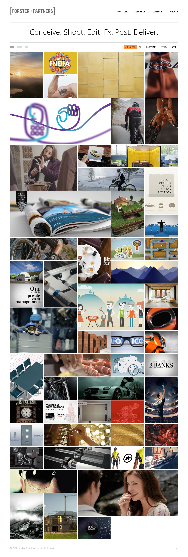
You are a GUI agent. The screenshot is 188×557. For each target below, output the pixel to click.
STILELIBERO (94, 411)
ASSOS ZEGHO (43, 481)
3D (140, 47)
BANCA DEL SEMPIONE (144, 272)
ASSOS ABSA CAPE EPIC (127, 458)
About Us (140, 11)
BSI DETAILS (77, 435)
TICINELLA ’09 (77, 365)
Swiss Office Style (144, 156)
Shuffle (26, 47)
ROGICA (127, 214)
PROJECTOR (26, 458)
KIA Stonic (94, 156)
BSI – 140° (26, 516)
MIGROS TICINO (127, 249)
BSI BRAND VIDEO (60, 214)
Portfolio (122, 11)
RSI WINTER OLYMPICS (43, 330)
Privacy (174, 11)
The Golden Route (161, 458)
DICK (161, 295)
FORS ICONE (127, 435)
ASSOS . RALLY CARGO (43, 249)
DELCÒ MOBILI (26, 377)
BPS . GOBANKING (161, 191)
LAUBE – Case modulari (60, 516)
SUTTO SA (161, 121)
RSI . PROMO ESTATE (161, 226)
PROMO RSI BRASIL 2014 (60, 284)
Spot (174, 47)
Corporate (151, 47)
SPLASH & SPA (26, 272)
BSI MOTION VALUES (26, 295)
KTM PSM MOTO (161, 342)
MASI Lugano (111, 75)
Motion (164, 47)
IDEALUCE (77, 458)
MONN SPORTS (60, 388)
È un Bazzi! (43, 168)
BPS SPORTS (127, 411)
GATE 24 (127, 365)
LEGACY (161, 75)
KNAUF (60, 86)
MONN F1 (161, 319)
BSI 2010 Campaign (161, 400)
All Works (130, 47)
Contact (157, 11)
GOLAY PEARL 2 (26, 411)
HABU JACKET (127, 121)
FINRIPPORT (26, 435)
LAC (60, 63)
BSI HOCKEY (94, 528)
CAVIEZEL (161, 249)
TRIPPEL (94, 342)
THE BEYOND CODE (161, 365)
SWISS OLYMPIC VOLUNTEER (111, 307)
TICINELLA (128, 493)
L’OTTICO (127, 342)
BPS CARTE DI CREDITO (60, 411)
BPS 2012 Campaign (94, 261)
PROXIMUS (60, 121)
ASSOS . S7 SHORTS (111, 179)
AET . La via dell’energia (26, 75)
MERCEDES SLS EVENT (111, 388)
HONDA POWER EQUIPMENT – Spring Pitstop (161, 435)
